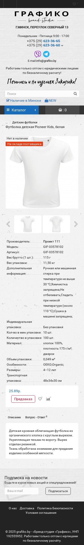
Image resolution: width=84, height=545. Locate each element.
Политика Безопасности (55, 508)
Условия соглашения (41, 512)
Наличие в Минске (23, 100)
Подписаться (58, 491)
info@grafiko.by (46, 60)
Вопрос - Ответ (36, 417)
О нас (13, 508)
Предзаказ (23, 399)
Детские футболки (24, 122)
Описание (14, 417)
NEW (50, 100)
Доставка (27, 508)
